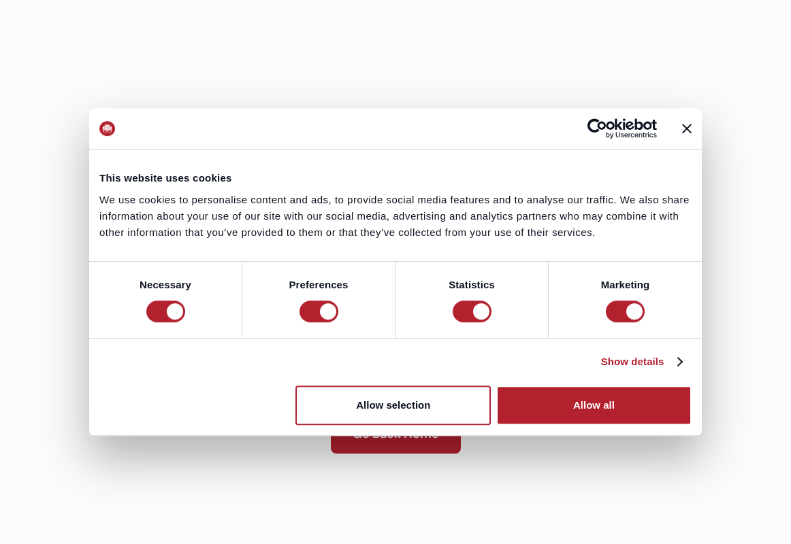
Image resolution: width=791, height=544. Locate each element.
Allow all (594, 405)
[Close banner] (687, 128)
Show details (632, 361)
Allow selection (393, 405)
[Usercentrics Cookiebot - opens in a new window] (597, 128)
